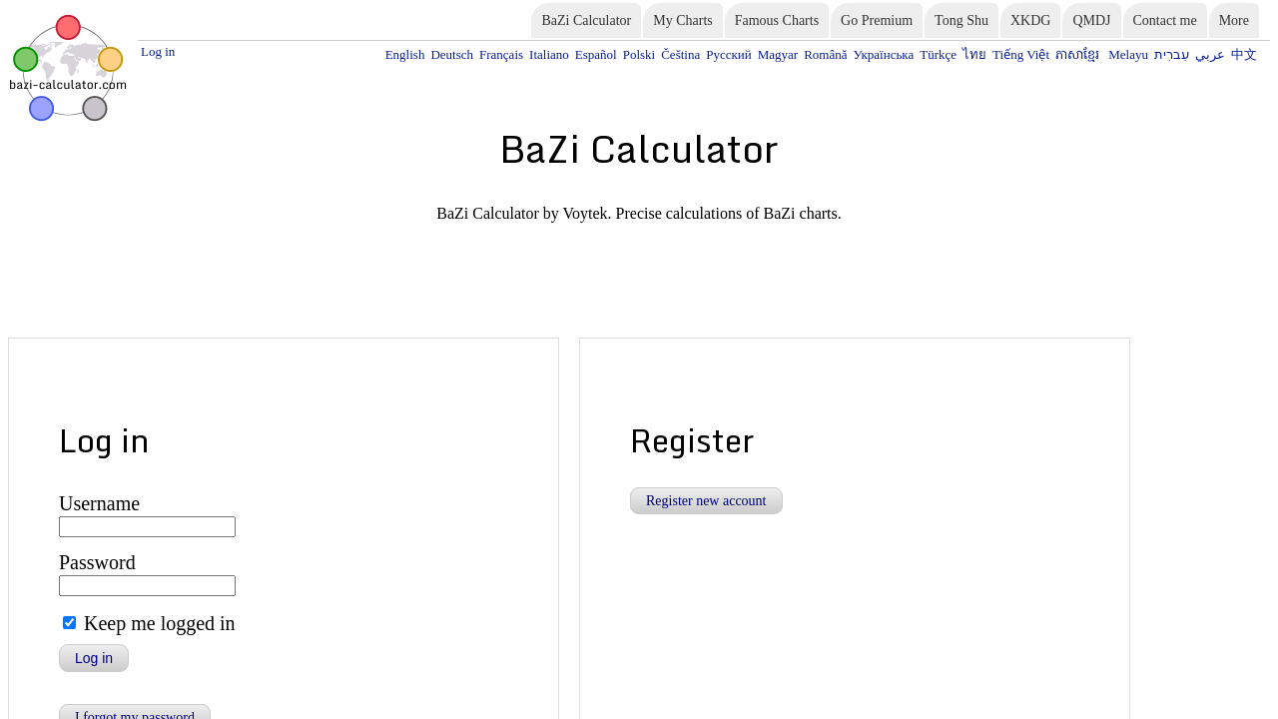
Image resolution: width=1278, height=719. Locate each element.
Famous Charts (777, 20)
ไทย (1015, 53)
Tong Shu (961, 20)
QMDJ (1091, 20)
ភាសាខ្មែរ (1105, 53)
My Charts (683, 20)
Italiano (649, 53)
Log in (155, 50)
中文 (1246, 53)
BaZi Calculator (586, 20)
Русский (804, 53)
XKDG (1030, 20)
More (1234, 20)
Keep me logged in (143, 525)
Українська (938, 53)
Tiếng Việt (1055, 53)
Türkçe (984, 53)
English (524, 53)
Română (888, 53)
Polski (727, 53)
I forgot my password (135, 613)
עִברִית (1184, 53)
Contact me (1165, 20)
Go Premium (877, 20)
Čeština (762, 53)
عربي (1216, 53)
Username (91, 413)
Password (89, 467)
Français (606, 53)
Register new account (706, 413)
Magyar (847, 53)
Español (688, 53)
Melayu (1147, 53)
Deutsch (564, 53)
